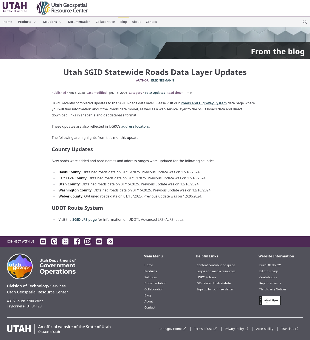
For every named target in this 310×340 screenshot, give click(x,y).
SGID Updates (155, 93)
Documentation (79, 22)
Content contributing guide (216, 265)
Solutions (52, 22)
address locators (135, 126)
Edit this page (268, 271)
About (136, 22)
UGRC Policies (206, 277)
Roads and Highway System (204, 103)
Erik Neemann (162, 80)
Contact (151, 22)
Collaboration (105, 22)
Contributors (268, 277)
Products (27, 22)
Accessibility (264, 329)
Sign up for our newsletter (215, 289)
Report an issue (270, 283)
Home (7, 22)
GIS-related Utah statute (214, 283)
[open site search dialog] (305, 21)
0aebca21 (275, 265)
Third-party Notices (272, 289)
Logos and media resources (216, 271)
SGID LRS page (84, 219)
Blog (123, 22)
